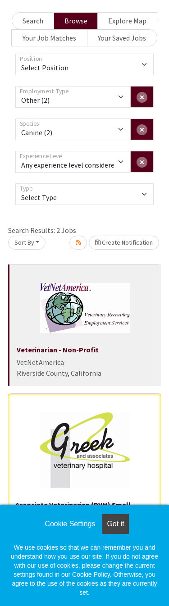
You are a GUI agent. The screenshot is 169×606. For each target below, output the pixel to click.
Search (33, 20)
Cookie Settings (70, 524)
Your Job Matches (49, 37)
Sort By (24, 242)
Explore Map (127, 20)
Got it (115, 524)
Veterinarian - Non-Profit (58, 349)
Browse (75, 20)
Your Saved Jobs (122, 37)
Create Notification (124, 242)
